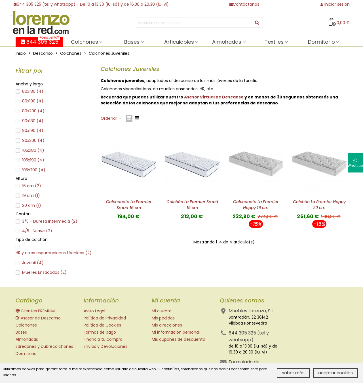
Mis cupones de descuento (178, 339)
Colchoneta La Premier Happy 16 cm (255, 205)
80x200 (33, 111)
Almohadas (226, 41)
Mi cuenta (162, 311)
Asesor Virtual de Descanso (214, 97)
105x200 (33, 170)
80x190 (32, 101)
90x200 (33, 140)
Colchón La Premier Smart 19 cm (192, 205)
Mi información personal (176, 332)
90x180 (32, 121)
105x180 (33, 150)
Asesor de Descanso (38, 318)
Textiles (274, 41)
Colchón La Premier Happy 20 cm (319, 205)
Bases (132, 41)
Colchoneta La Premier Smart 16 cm (128, 205)
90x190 (32, 130)
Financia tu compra (103, 339)
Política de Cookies (102, 325)
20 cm (31, 205)
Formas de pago (100, 332)
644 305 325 (40, 41)
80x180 (32, 91)
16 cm (31, 186)
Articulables (179, 41)
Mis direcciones (167, 325)
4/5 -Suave (37, 231)
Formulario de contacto (244, 365)
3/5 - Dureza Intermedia (49, 221)
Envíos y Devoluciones (105, 346)
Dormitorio (321, 41)
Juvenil (33, 263)
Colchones (84, 41)
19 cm (31, 195)
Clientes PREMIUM (35, 311)
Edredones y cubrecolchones (44, 346)
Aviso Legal (94, 311)
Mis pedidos (163, 318)
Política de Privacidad (105, 318)
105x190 (33, 160)
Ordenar (111, 118)
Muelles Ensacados (44, 272)
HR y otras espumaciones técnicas (54, 253)
